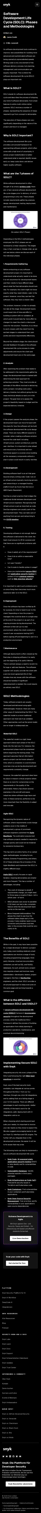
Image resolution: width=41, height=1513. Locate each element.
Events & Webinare (9, 1398)
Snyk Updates (7, 1363)
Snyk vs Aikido (7, 1437)
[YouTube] (6, 1456)
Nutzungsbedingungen (9, 1503)
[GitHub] (13, 1456)
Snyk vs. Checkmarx (10, 1423)
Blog (4, 1323)
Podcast (5, 1328)
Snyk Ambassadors (9, 1402)
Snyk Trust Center (9, 1367)
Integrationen (7, 1307)
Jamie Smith (12, 37)
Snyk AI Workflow (9, 1298)
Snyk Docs (6, 1349)
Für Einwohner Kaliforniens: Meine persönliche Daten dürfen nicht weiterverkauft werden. (20, 1509)
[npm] (17, 1456)
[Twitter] (3, 1456)
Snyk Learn (6, 1344)
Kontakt (5, 1384)
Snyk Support (7, 1353)
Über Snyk (6, 1379)
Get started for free (17, 1263)
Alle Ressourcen (8, 1318)
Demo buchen (7, 1388)
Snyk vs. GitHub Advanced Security (15, 1414)
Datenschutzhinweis (27, 1503)
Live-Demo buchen (20, 1238)
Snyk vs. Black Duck (10, 1428)
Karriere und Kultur (9, 1393)
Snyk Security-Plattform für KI (14, 1293)
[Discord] (20, 1456)
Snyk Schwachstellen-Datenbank (15, 1358)
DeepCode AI (7, 1302)
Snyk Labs (6, 1339)
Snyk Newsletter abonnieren (20, 1484)
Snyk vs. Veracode (9, 1419)
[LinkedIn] (10, 1456)
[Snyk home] (7, 5)
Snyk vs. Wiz (7, 1433)
